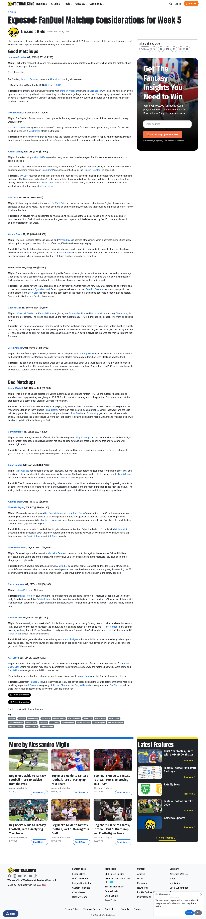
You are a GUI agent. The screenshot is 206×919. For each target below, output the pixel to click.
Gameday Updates (174, 818)
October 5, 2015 (53, 85)
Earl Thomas (116, 685)
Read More (39, 792)
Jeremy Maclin (15, 347)
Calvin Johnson (34, 536)
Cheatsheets (78, 892)
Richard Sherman (61, 685)
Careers (137, 909)
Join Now (191, 3)
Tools (69, 3)
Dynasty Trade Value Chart (118, 880)
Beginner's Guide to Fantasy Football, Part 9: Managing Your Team (68, 780)
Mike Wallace (22, 470)
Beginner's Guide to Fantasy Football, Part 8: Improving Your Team (111, 780)
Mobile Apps (176, 883)
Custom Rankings (81, 887)
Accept (189, 912)
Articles (57, 3)
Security (125, 909)
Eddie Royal (47, 186)
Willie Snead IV (31, 727)
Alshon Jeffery (15, 151)
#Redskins (55, 79)
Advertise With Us (179, 874)
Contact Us (110, 909)
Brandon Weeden (68, 90)
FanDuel (22, 719)
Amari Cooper (15, 465)
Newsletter (142, 887)
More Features (167, 837)
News (140, 878)
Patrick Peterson (24, 590)
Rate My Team (172, 784)
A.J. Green (52, 536)
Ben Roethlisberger (54, 513)
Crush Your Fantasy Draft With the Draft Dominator (178, 752)
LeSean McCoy (23, 313)
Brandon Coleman (95, 289)
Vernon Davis (15, 234)
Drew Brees (34, 292)
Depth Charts (111, 891)
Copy (145, 49)
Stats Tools (110, 900)
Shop (172, 878)
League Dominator (81, 883)
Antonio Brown (15, 501)
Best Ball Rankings (114, 886)
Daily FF (12, 719)
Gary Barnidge (15, 431)
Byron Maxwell (42, 289)
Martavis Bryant (16, 507)
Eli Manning (93, 413)
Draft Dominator (80, 878)
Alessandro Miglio (33, 32)
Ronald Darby (51, 410)
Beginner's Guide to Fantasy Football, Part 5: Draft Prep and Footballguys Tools (111, 831)
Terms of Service (91, 909)
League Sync (78, 874)
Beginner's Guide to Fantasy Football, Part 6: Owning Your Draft (68, 829)
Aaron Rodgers (70, 639)
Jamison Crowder (17, 57)
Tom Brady (76, 413)
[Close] (201, 894)
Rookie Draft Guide (146, 892)
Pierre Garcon (110, 626)
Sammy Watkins (77, 313)
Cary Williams (15, 670)
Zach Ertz (13, 197)
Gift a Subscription (179, 887)
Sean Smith (47, 170)
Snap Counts (111, 895)
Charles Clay (14, 307)
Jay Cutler (23, 175)
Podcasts (81, 3)
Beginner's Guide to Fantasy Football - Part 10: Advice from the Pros (28, 780)
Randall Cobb (15, 617)
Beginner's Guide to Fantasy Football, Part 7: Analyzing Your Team (26, 829)
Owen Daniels (15, 112)
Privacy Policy (72, 909)
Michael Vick (120, 529)
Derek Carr (65, 477)
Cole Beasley (95, 90)
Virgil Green (34, 131)
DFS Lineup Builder (114, 874)
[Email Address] (167, 124)
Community (97, 3)
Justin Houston (92, 170)
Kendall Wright (15, 388)
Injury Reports (144, 897)
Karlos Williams (46, 313)
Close (198, 912)
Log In (177, 3)
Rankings (43, 3)
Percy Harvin (96, 313)
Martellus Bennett (17, 547)
